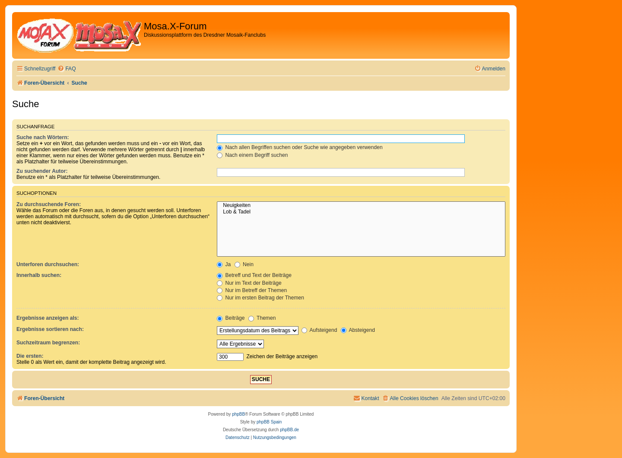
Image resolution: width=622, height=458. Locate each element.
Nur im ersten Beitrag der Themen (260, 298)
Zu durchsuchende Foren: (48, 204)
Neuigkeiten (361, 205)
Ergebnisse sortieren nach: (50, 329)
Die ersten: (30, 356)
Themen (262, 318)
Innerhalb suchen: (38, 275)
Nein (244, 264)
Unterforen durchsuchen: (47, 264)
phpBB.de (289, 429)
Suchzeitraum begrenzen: (48, 343)
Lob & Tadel (361, 212)
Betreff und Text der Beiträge (254, 275)
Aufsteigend (319, 330)
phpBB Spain (269, 422)
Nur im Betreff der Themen (252, 290)
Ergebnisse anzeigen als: (47, 318)
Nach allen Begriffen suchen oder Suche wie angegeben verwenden (300, 147)
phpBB (238, 414)
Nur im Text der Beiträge (249, 283)
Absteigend (358, 330)
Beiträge (230, 318)
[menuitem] (66, 69)
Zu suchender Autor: (41, 171)
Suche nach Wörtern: (42, 137)
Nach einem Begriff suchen (252, 155)
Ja (224, 264)
